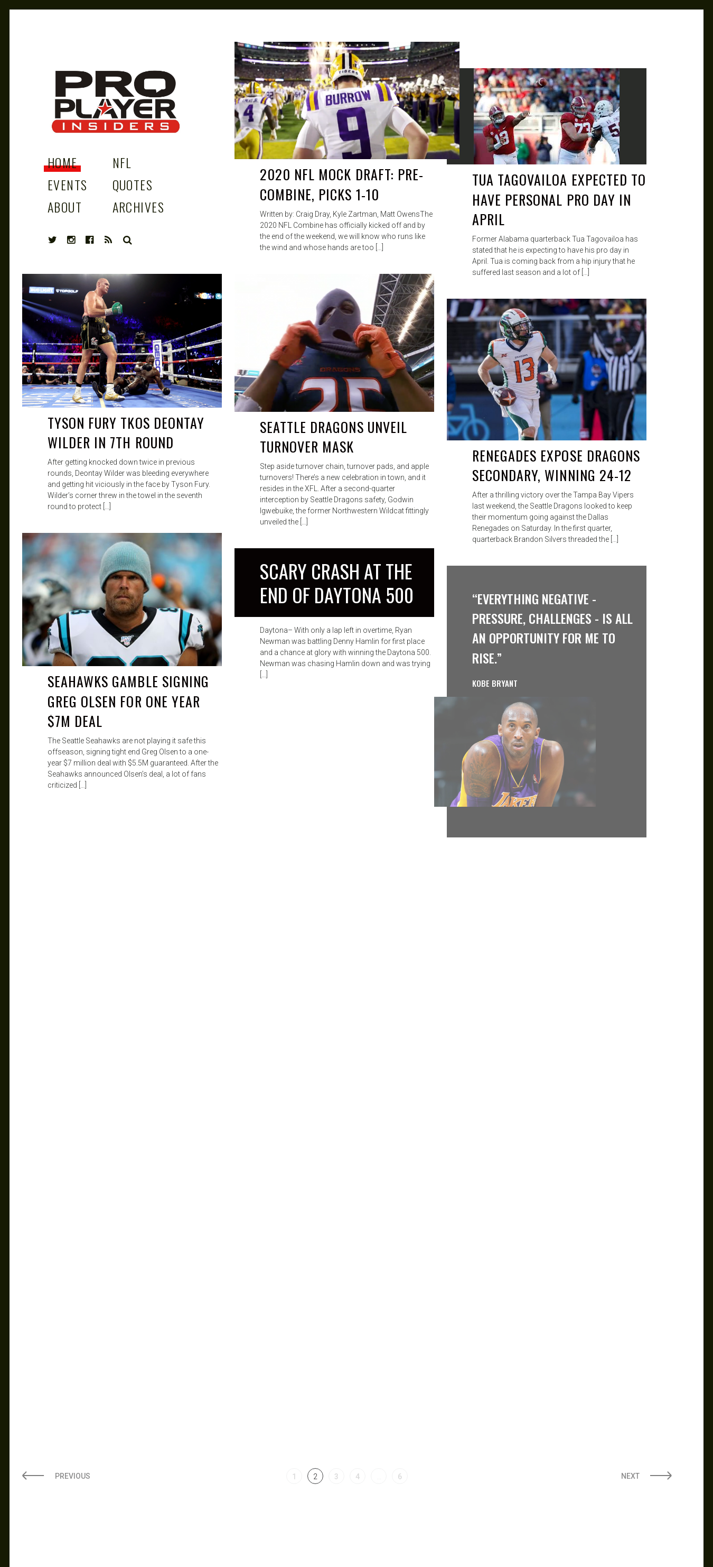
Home (63, 162)
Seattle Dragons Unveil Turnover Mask (333, 437)
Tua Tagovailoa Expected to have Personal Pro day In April (559, 199)
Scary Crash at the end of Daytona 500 (337, 583)
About (65, 206)
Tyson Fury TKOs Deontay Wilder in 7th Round (126, 432)
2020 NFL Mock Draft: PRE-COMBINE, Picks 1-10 (342, 184)
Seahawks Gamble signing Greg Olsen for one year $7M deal (128, 701)
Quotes (132, 184)
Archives (138, 206)
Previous (72, 1476)
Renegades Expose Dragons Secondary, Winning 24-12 (556, 465)
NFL (122, 162)
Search (127, 240)
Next (630, 1476)
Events (68, 184)
